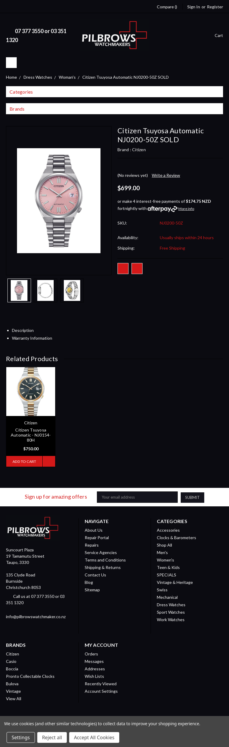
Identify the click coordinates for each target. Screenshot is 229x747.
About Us (94, 529)
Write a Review (166, 175)
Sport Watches (171, 611)
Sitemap (92, 589)
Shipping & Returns (103, 567)
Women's (165, 559)
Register (215, 6)
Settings (21, 737)
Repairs (92, 544)
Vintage (13, 690)
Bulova (12, 683)
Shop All (164, 544)
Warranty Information (34, 338)
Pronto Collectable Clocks (30, 675)
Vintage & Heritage (175, 581)
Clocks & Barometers (176, 537)
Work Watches (171, 619)
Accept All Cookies (94, 737)
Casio (11, 661)
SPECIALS (166, 574)
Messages (94, 661)
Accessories (168, 529)
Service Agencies (101, 552)
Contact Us (95, 574)
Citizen (12, 653)
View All (13, 698)
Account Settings (101, 690)
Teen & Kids (168, 567)
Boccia (12, 668)
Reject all (52, 737)
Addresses (95, 668)
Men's (162, 552)
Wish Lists (94, 675)
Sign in (193, 6)
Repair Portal (97, 537)
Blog (89, 581)
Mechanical (167, 596)
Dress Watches (171, 604)
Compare (167, 6)
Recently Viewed (101, 683)
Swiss (162, 589)
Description (25, 330)
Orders (91, 653)
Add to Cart (23, 461)
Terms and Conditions (105, 559)
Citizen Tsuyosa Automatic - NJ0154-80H (31, 435)
